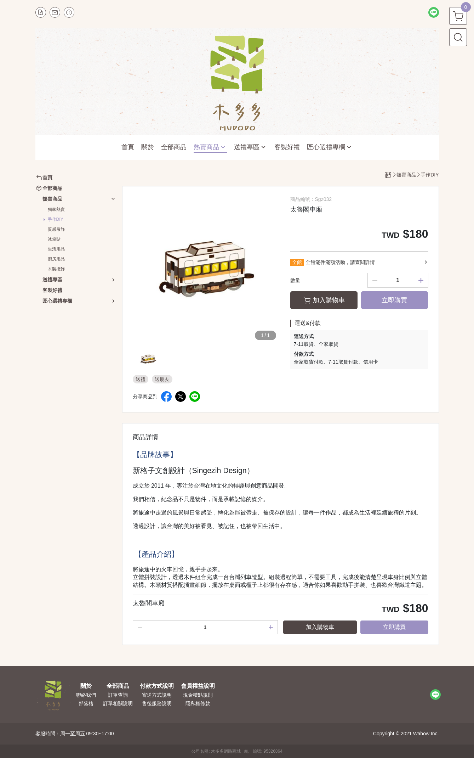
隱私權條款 (197, 703)
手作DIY (55, 219)
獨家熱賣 (56, 209)
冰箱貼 (54, 239)
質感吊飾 (56, 229)
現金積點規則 (198, 694)
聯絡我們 (86, 694)
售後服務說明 (157, 703)
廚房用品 (56, 259)
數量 (295, 280)
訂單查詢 (118, 694)
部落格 (86, 703)
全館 (297, 262)
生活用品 (56, 249)
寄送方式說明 (157, 694)
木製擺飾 (56, 268)
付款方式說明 (157, 686)
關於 (86, 686)
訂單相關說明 (118, 703)
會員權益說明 (198, 686)
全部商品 (118, 686)
